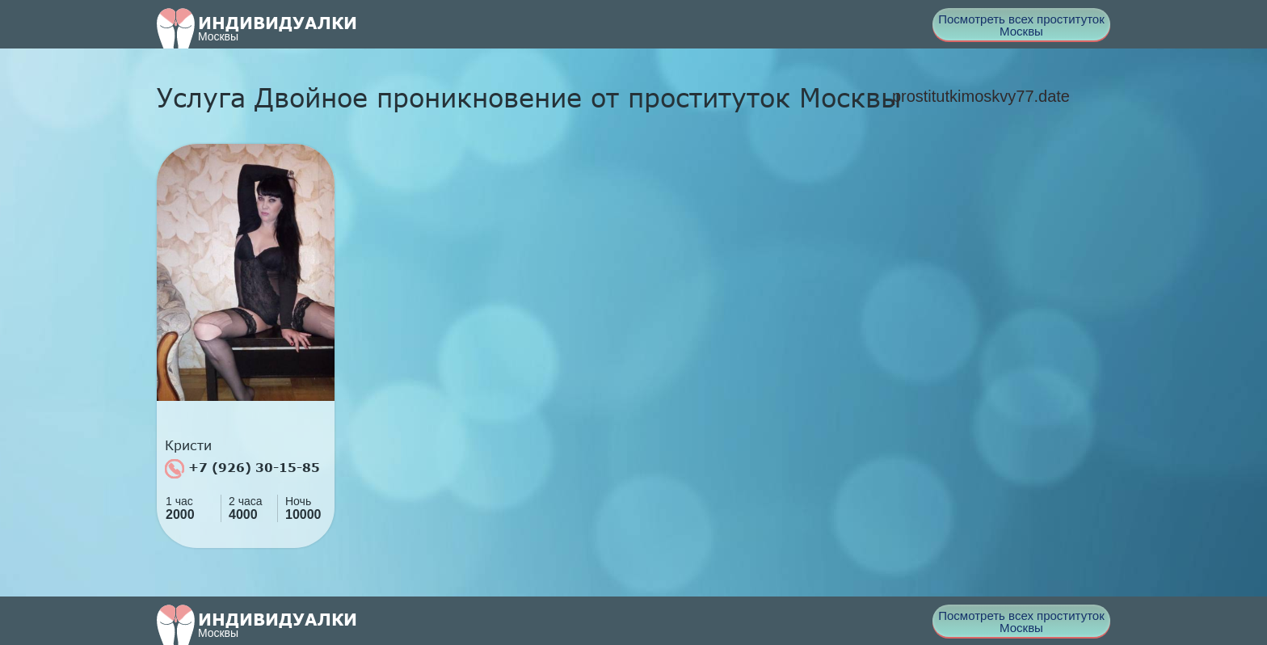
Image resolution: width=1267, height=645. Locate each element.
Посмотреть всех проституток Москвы (1021, 25)
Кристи (188, 445)
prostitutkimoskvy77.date (981, 96)
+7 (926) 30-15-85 (242, 468)
